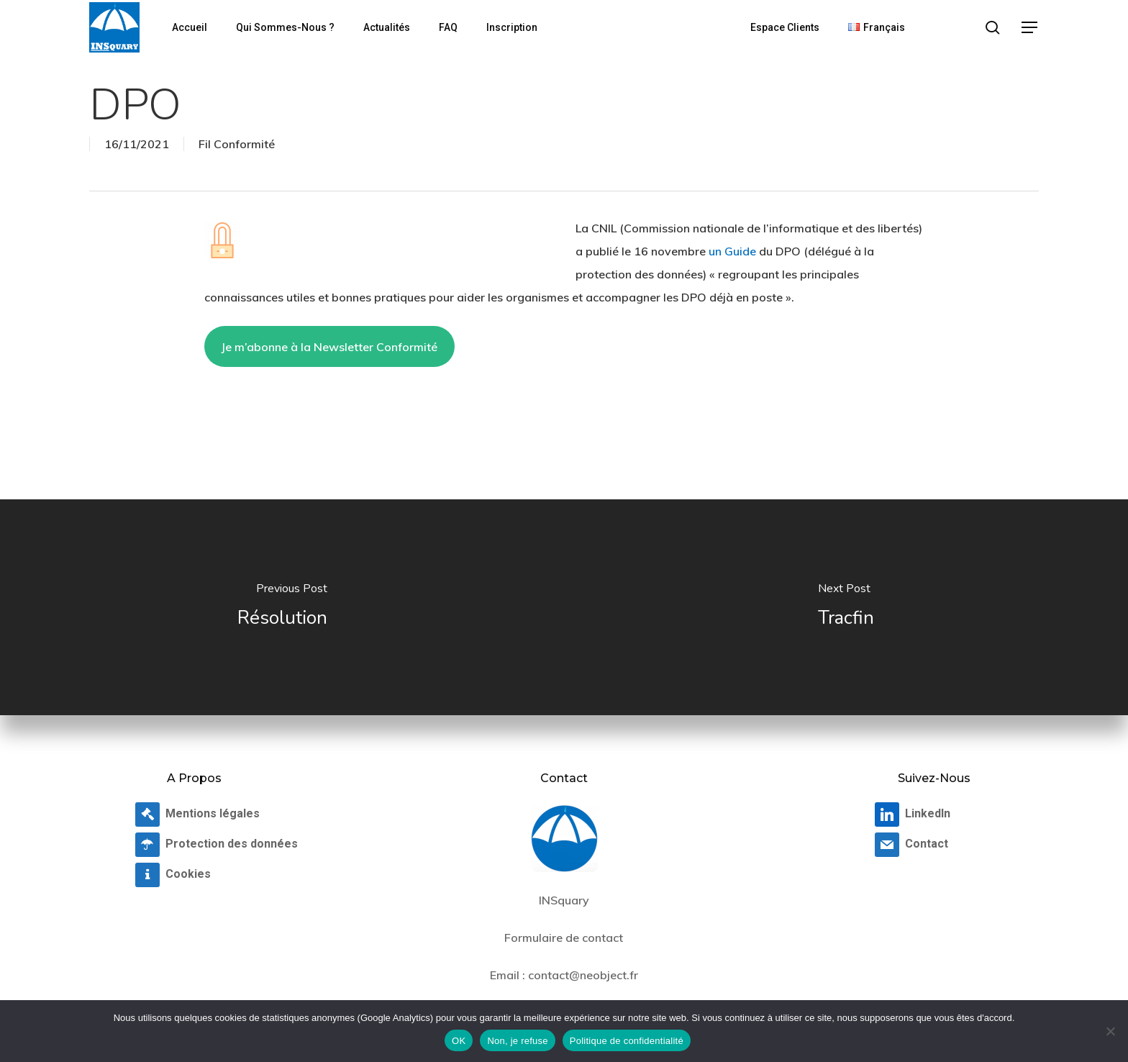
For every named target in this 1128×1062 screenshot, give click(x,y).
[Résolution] (282, 607)
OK (458, 1040)
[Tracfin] (846, 607)
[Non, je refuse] (1110, 1031)
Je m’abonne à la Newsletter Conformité (329, 347)
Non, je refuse (517, 1040)
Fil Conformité (237, 144)
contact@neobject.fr (583, 975)
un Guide (732, 251)
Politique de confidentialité (626, 1040)
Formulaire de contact (563, 937)
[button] (1030, 27)
